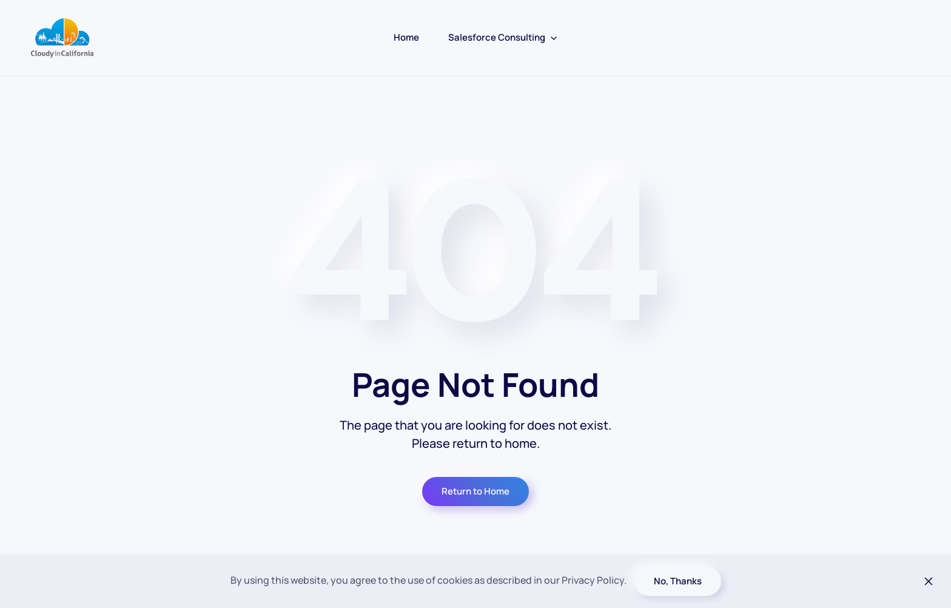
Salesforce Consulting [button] (502, 37)
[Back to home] (62, 38)
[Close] (928, 581)
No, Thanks (678, 581)
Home (406, 37)
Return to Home (475, 491)
